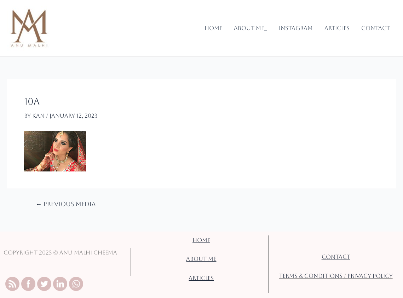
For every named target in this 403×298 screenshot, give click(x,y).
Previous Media (65, 204)
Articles (337, 28)
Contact (376, 28)
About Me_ (251, 28)
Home (215, 28)
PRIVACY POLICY (370, 276)
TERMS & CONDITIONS (310, 276)
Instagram (296, 28)
